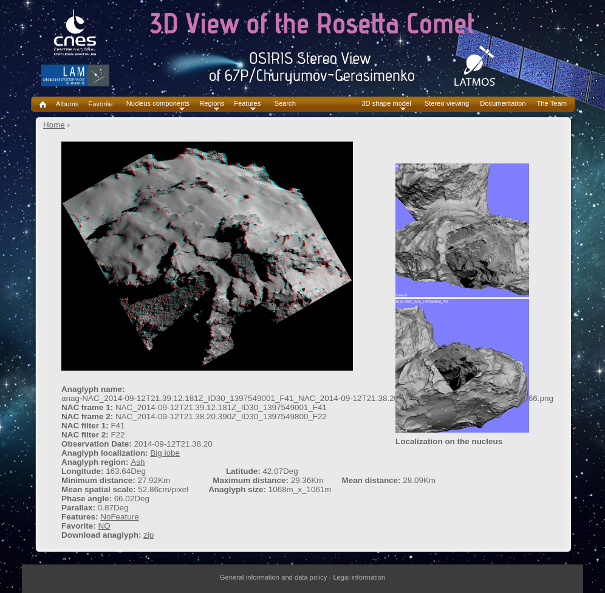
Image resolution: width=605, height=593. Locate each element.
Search (284, 103)
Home (54, 124)
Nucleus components (158, 103)
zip (148, 535)
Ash (138, 462)
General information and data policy (273, 577)
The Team (551, 103)
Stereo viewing (447, 103)
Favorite (100, 104)
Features (247, 103)
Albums (67, 104)
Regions (211, 103)
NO (104, 525)
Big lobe (165, 453)
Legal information (359, 577)
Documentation (502, 103)
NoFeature (119, 516)
